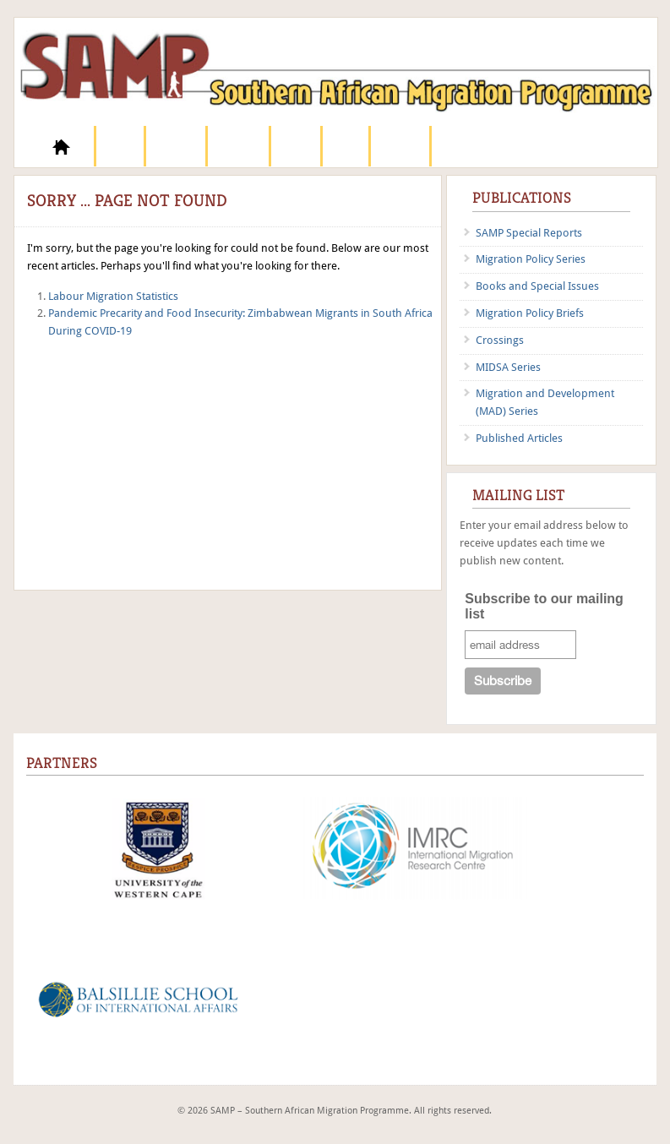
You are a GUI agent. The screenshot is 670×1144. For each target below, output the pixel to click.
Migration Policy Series (531, 259)
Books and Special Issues (537, 286)
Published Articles (519, 438)
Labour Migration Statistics (113, 296)
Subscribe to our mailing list (544, 606)
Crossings (500, 340)
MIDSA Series (508, 367)
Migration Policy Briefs (530, 313)
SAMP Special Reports (529, 232)
